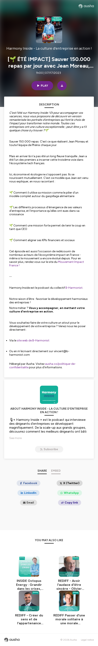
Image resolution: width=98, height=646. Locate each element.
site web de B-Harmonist (33, 340)
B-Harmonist (74, 288)
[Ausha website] (86, 6)
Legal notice (87, 639)
